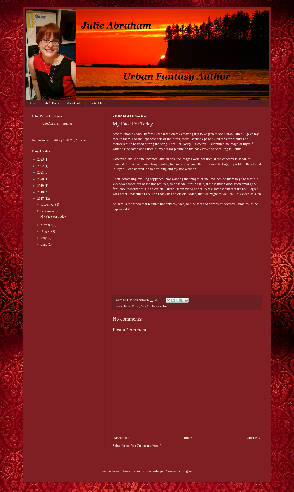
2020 (41, 179)
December (48, 204)
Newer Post (121, 438)
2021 (41, 172)
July (44, 238)
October (46, 225)
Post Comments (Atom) (146, 445)
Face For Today (150, 306)
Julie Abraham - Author (57, 123)
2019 (41, 185)
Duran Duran (131, 306)
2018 (41, 192)
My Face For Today (53, 216)
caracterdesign (154, 471)
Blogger (187, 471)
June (44, 244)
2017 (41, 198)
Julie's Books (51, 103)
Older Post (254, 438)
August (46, 231)
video (163, 306)
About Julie (74, 103)
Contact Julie (97, 103)
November (48, 211)
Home (32, 103)
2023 (41, 159)
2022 (41, 166)
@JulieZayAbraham (74, 140)
